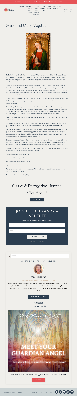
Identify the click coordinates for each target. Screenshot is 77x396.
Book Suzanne (49, 7)
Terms (40, 392)
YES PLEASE (39, 380)
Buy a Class (37, 199)
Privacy (45, 392)
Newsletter (21, 6)
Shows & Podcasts (55, 7)
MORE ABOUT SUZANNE (38, 296)
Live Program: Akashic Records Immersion (36, 10)
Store (60, 6)
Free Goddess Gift (42, 8)
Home (50, 392)
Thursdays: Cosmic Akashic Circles (29, 9)
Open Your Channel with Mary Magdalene (20, 175)
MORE (66, 10)
